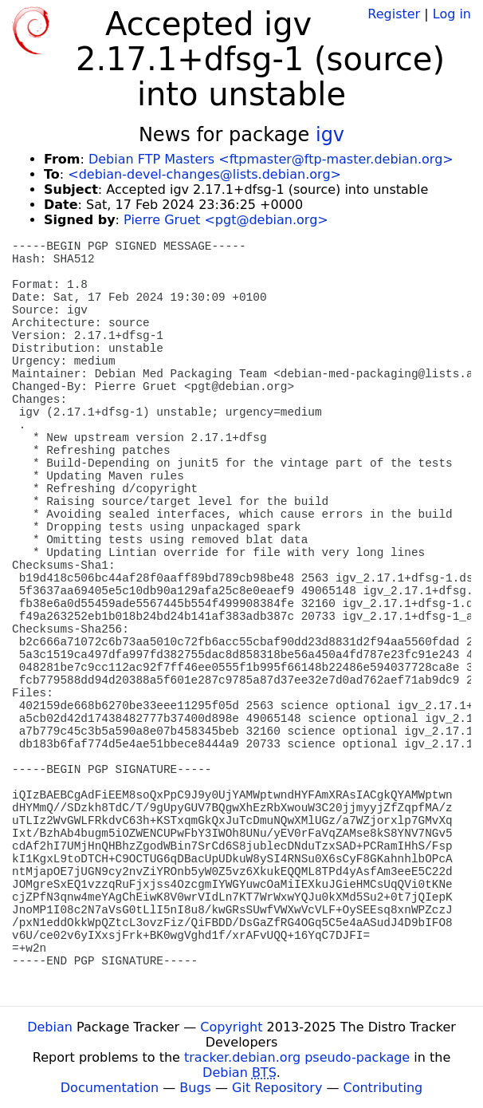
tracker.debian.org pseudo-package (297, 1057)
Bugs (195, 1087)
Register (393, 14)
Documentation (110, 1087)
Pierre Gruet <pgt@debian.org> (226, 219)
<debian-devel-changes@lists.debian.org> (204, 174)
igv (330, 135)
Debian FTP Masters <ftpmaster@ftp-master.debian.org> (271, 159)
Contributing (383, 1087)
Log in (452, 14)
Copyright (231, 1027)
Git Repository (277, 1087)
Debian (50, 1027)
